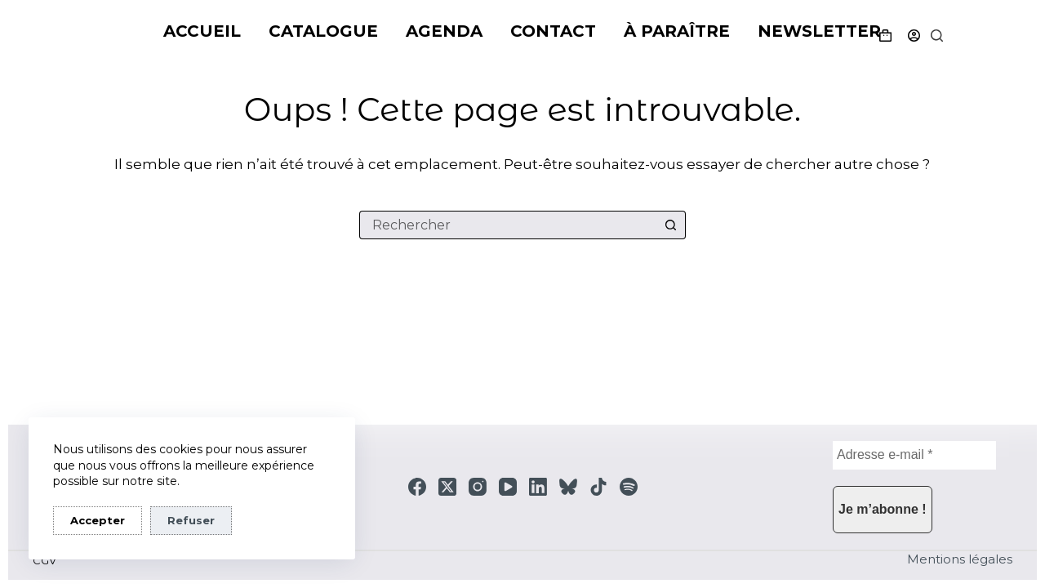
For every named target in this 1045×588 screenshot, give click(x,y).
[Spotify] (629, 487)
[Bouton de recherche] (671, 225)
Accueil (202, 31)
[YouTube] (508, 487)
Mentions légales (959, 559)
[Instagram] (478, 487)
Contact (553, 31)
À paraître (677, 31)
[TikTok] (598, 487)
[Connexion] (914, 35)
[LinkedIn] (538, 487)
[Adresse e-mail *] (914, 455)
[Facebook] (417, 487)
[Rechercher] (937, 35)
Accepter (97, 520)
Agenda (444, 31)
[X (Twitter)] (447, 487)
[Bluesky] (568, 487)
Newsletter (819, 31)
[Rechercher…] (508, 225)
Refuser (191, 520)
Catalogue (323, 31)
